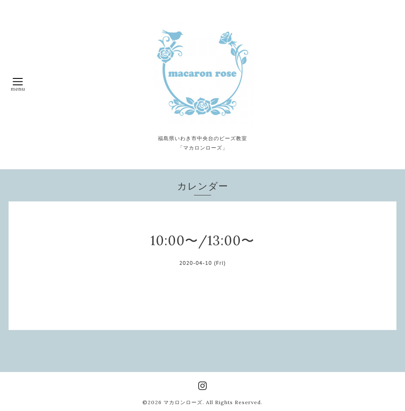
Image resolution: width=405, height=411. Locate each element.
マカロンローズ (182, 402)
